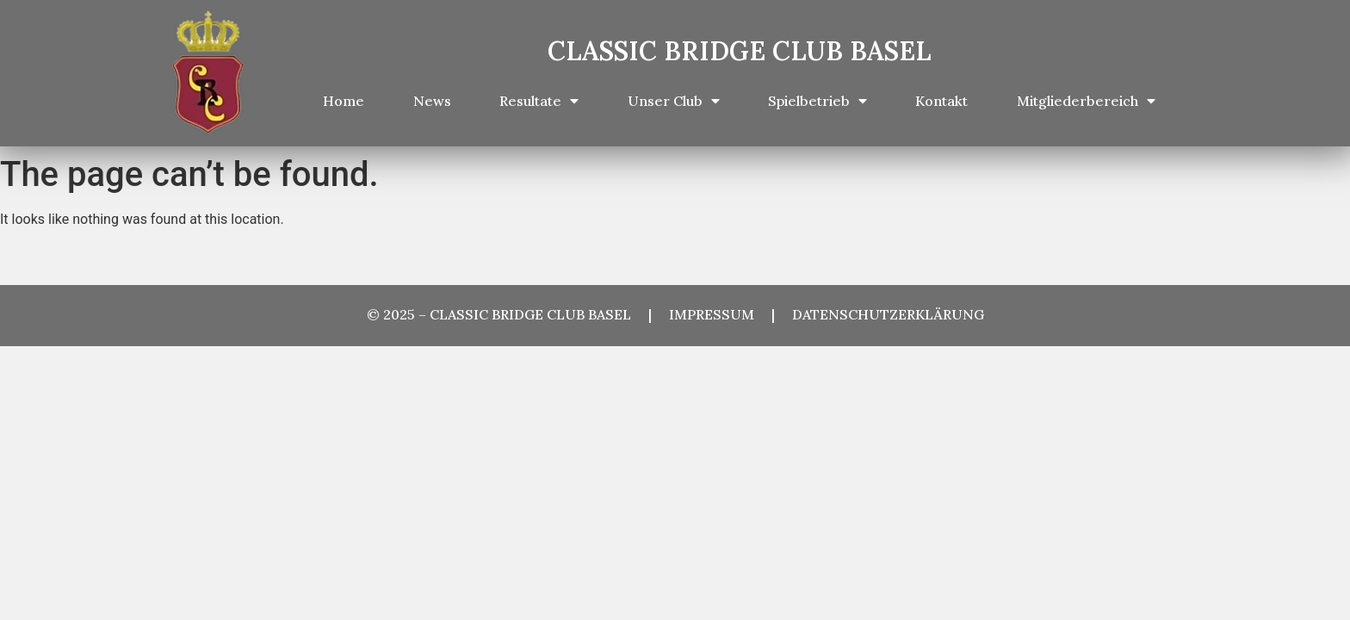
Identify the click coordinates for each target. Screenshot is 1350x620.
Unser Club (674, 100)
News (432, 100)
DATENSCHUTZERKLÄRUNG (888, 314)
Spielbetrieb (817, 100)
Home (343, 100)
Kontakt (941, 100)
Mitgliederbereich (1086, 100)
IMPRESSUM (720, 314)
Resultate (539, 100)
